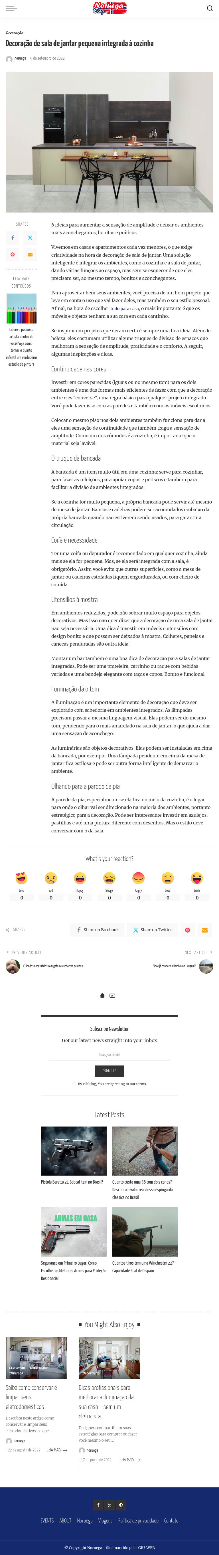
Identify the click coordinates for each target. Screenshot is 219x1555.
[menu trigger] (13, 8)
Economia (17, 1372)
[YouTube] (112, 999)
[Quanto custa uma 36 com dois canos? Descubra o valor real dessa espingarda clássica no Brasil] (145, 1155)
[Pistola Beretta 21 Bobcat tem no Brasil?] (74, 1155)
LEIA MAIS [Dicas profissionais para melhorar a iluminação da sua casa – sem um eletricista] (130, 1460)
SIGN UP (109, 1075)
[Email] (30, 255)
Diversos (16, 1377)
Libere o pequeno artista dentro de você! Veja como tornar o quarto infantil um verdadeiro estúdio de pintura (21, 347)
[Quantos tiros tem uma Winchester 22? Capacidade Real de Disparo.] (145, 1236)
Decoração (15, 33)
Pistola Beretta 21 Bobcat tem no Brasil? (72, 1186)
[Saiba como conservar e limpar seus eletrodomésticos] (36, 1362)
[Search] (209, 8)
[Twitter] (30, 238)
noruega (20, 58)
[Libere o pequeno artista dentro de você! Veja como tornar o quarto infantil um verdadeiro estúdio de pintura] (21, 309)
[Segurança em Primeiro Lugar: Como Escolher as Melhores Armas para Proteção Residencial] (74, 1236)
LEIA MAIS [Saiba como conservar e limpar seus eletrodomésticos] (57, 1451)
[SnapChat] (102, 999)
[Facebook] (12, 238)
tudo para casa (126, 308)
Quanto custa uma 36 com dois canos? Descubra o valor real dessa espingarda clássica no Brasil (142, 1194)
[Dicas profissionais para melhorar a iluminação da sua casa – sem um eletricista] (109, 1362)
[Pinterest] (12, 255)
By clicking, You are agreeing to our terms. (112, 1088)
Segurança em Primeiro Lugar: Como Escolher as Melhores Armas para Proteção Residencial (73, 1275)
